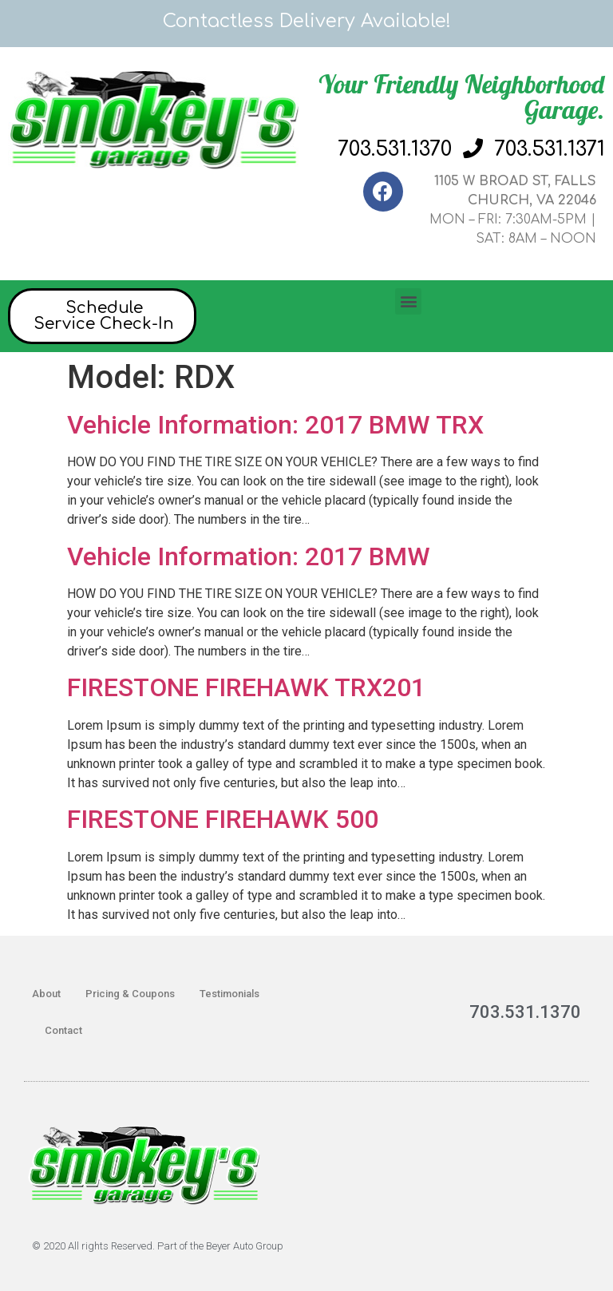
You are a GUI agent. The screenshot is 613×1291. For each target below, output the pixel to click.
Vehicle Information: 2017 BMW (248, 556)
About (46, 994)
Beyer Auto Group (244, 1246)
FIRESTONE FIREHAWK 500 (222, 819)
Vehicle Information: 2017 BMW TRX (275, 425)
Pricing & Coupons (130, 994)
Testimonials (229, 994)
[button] (408, 301)
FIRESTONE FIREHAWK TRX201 (246, 687)
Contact (63, 1030)
